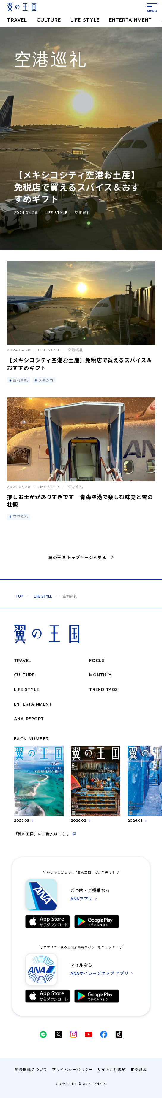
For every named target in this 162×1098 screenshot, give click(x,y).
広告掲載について (31, 1069)
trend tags (103, 690)
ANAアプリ (81, 898)
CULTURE (49, 20)
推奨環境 (139, 1069)
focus (97, 661)
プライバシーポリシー (72, 1069)
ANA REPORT (29, 719)
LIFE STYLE (85, 20)
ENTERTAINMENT (130, 20)
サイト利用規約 (111, 1069)
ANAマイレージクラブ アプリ (99, 973)
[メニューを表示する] (151, 7)
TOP (19, 595)
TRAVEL (17, 20)
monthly (100, 675)
